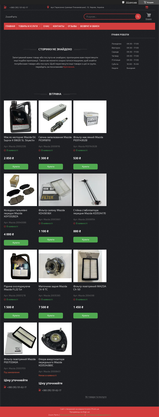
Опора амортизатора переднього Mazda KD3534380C (51, 362)
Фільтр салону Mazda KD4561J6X (52, 211)
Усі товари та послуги (95, 397)
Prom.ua (95, 409)
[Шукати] (138, 17)
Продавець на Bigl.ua (80, 412)
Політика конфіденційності (98, 415)
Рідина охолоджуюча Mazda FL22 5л (17, 288)
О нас (46, 26)
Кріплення (68, 66)
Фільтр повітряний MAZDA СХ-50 (89, 288)
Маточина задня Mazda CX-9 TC (53, 288)
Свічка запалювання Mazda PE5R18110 (55, 138)
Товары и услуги (28, 26)
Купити (16, 166)
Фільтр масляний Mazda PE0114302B (88, 138)
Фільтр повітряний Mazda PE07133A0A (20, 360)
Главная (10, 26)
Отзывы (72, 26)
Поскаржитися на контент (72, 415)
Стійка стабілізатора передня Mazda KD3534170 (89, 211)
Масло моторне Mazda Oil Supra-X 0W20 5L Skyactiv (20, 138)
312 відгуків (131, 2)
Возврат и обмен (89, 26)
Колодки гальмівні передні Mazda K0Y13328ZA (15, 213)
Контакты (58, 26)
